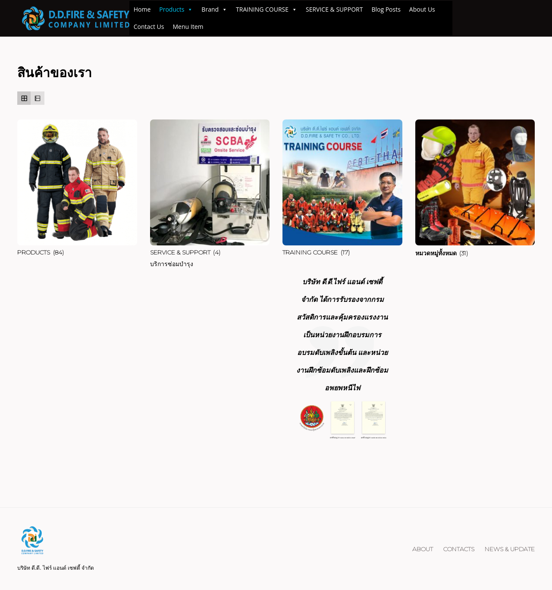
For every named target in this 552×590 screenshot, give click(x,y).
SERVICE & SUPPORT (334, 9)
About (422, 549)
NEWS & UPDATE (510, 549)
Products (176, 9)
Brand (214, 9)
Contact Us (149, 26)
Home (142, 9)
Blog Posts (385, 9)
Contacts (458, 549)
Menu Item (188, 26)
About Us (422, 9)
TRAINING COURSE (266, 9)
